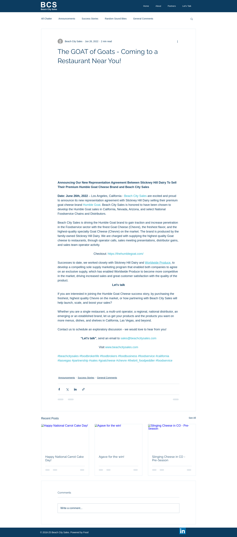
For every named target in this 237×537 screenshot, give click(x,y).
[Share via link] (83, 389)
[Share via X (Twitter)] (67, 389)
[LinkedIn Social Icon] (182, 531)
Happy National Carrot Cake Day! (64, 458)
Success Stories (90, 18)
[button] (191, 18)
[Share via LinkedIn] (75, 389)
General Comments (143, 18)
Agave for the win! (111, 456)
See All (192, 418)
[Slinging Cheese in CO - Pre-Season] (172, 437)
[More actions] (177, 41)
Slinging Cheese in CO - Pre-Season (168, 458)
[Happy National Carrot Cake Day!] (65, 437)
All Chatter (46, 18)
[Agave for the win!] (118, 437)
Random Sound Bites (116, 18)
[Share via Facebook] (59, 389)
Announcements (66, 18)
